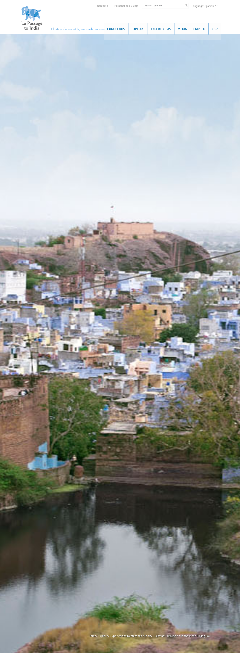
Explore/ (104, 635)
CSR (215, 28)
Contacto (102, 5)
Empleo (199, 28)
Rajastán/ (159, 635)
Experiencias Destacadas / (127, 635)
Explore (138, 28)
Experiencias (161, 28)
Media (182, 28)
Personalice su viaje (126, 5)
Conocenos (116, 28)
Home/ (93, 635)
